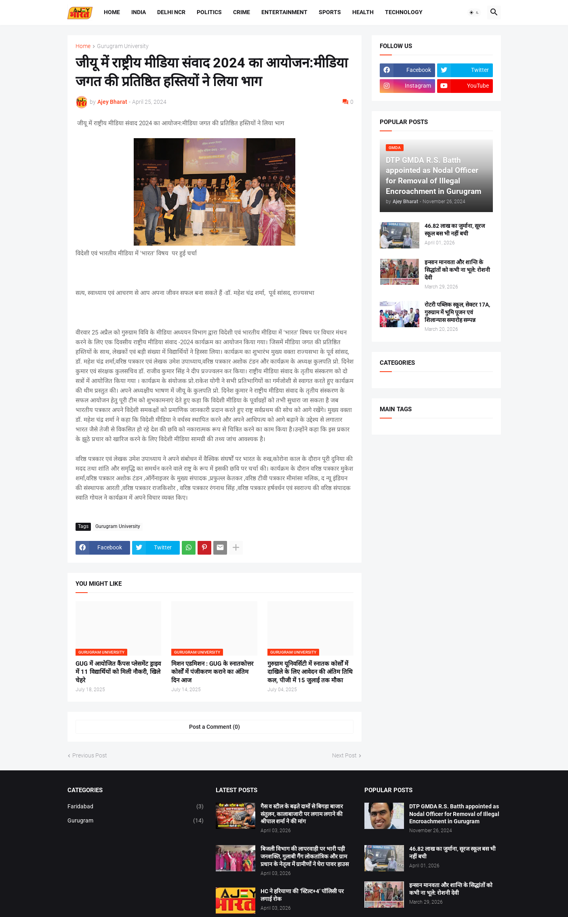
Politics (209, 12)
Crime (241, 12)
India (138, 12)
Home (112, 12)
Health (363, 12)
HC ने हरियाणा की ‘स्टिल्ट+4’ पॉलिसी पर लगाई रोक (302, 895)
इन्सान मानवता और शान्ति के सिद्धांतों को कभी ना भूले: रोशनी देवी (457, 270)
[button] (474, 12)
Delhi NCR (171, 12)
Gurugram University (123, 46)
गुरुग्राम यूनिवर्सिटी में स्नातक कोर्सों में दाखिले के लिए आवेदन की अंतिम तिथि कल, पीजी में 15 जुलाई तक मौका (310, 672)
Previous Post (89, 755)
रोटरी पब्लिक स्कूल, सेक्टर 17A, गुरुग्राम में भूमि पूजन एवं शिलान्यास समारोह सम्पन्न (457, 312)
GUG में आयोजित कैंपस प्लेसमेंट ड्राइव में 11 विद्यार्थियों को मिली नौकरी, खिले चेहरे (118, 672)
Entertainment (284, 12)
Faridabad (135, 807)
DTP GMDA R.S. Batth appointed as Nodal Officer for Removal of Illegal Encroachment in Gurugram (454, 814)
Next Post (344, 755)
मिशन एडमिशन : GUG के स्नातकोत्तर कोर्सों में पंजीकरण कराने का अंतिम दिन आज (212, 672)
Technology (404, 12)
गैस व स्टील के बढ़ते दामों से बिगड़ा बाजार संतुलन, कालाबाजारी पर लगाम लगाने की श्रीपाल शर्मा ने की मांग (302, 814)
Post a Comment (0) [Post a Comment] (214, 727)
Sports (330, 12)
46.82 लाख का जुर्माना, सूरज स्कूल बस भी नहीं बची (455, 230)
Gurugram (135, 821)
